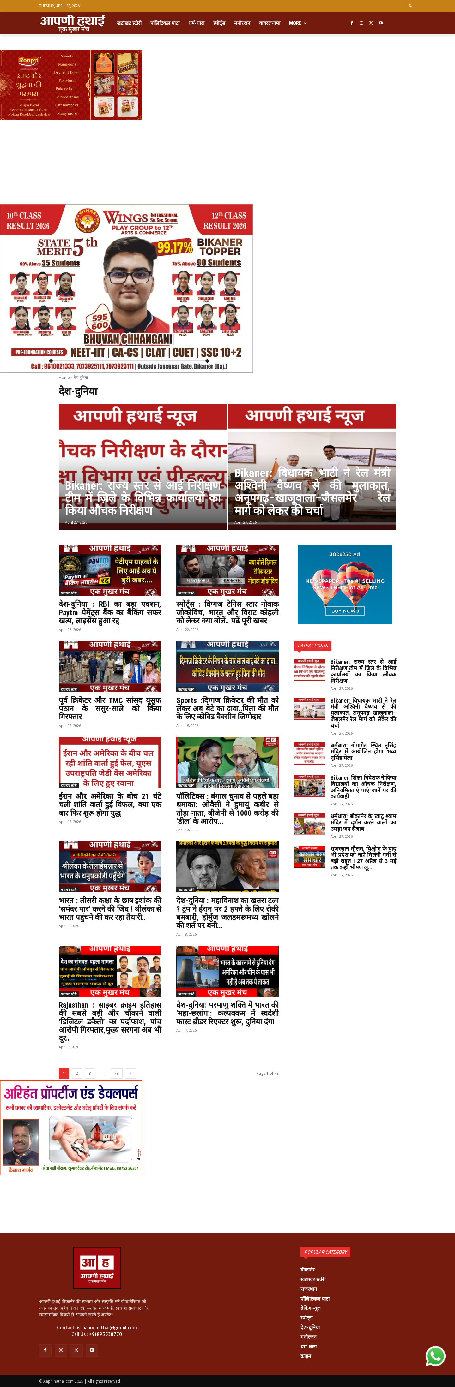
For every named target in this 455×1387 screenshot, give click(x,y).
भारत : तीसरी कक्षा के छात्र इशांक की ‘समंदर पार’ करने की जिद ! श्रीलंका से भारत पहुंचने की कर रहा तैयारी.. (110, 909)
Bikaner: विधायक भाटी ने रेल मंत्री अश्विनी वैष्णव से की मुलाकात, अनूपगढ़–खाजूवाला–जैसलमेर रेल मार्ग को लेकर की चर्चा (363, 713)
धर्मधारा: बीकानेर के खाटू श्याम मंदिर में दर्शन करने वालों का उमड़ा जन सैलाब (363, 822)
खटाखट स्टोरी (69, 593)
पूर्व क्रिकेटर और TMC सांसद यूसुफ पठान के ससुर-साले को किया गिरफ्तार (110, 709)
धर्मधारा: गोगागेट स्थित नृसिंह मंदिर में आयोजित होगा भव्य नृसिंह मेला (363, 751)
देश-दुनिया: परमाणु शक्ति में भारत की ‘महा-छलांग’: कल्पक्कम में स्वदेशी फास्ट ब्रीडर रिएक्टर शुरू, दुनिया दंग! (227, 1013)
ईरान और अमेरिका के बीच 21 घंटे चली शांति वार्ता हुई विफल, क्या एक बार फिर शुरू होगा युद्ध (110, 805)
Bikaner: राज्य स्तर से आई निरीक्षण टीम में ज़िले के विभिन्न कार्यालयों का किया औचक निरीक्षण (363, 671)
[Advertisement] (189, 142)
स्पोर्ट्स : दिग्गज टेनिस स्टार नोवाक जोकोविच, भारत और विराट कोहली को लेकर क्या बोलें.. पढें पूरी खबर (227, 612)
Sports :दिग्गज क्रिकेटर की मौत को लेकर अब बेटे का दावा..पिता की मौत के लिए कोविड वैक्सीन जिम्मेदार (227, 709)
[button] (411, 6)
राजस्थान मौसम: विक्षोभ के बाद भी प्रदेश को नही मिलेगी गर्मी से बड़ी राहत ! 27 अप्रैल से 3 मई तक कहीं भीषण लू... (363, 858)
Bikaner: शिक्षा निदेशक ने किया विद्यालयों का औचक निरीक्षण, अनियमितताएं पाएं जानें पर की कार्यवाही (363, 787)
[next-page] (130, 1073)
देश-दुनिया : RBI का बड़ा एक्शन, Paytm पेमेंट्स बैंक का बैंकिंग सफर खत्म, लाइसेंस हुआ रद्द (110, 612)
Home (64, 377)
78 (116, 1073)
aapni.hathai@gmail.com (109, 1327)
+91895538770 (105, 1334)
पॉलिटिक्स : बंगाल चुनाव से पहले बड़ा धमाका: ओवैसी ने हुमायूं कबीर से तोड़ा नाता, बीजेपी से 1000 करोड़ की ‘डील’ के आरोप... (227, 809)
